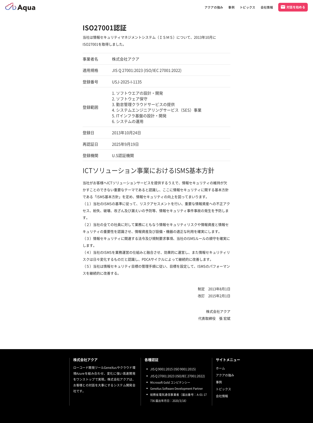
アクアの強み (214, 7)
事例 (231, 7)
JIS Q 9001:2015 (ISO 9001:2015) (173, 369)
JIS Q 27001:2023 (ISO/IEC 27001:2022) (177, 376)
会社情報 (267, 7)
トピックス (247, 7)
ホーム (220, 368)
